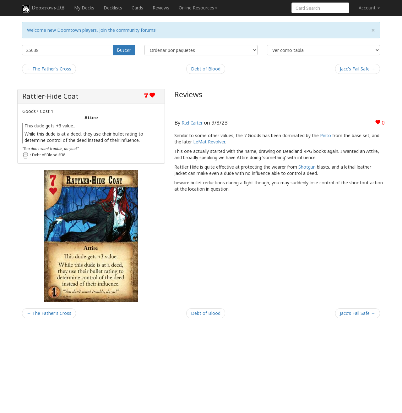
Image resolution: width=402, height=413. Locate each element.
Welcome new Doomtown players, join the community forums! (91, 30)
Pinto (325, 135)
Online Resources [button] (198, 8)
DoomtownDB (43, 8)
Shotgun (307, 167)
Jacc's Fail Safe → (357, 69)
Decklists (113, 8)
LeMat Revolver (209, 142)
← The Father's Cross (49, 69)
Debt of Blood (205, 69)
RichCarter (192, 123)
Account (369, 8)
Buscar (124, 50)
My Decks (84, 8)
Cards (137, 8)
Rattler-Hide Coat (50, 96)
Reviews (161, 8)
